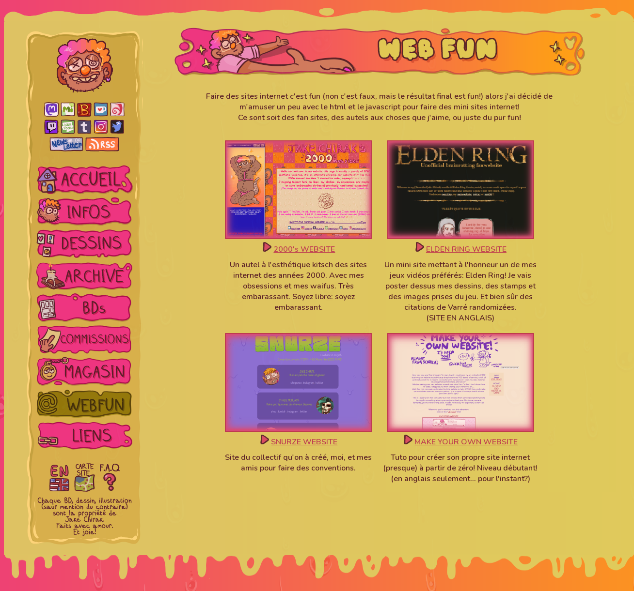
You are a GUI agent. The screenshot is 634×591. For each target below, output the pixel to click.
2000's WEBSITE (304, 249)
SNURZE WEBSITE (304, 442)
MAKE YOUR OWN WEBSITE (466, 442)
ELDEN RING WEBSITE (466, 249)
